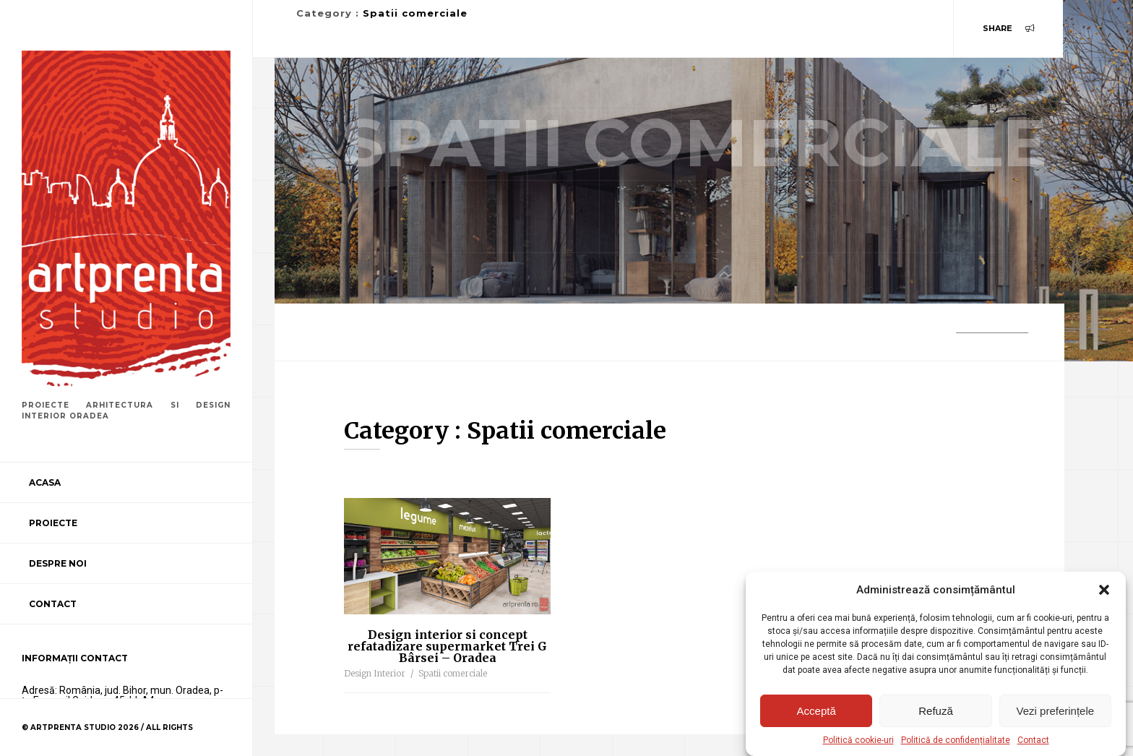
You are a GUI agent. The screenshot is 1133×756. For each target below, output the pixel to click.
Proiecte (53, 522)
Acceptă (816, 711)
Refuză (935, 711)
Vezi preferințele (1056, 711)
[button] (1104, 590)
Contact (1033, 740)
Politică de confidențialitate (955, 740)
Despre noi (58, 563)
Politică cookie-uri (858, 740)
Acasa (45, 482)
